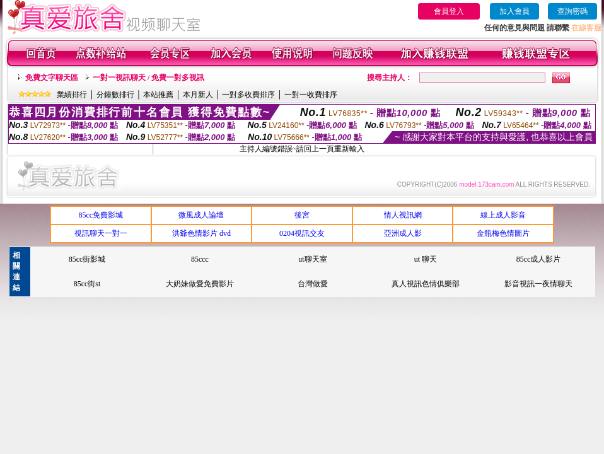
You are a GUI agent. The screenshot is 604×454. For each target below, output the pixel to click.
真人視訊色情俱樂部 (426, 283)
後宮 (302, 215)
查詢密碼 (572, 11)
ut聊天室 (312, 259)
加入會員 (514, 11)
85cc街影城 (87, 259)
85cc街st (87, 283)
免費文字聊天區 (51, 77)
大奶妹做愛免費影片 (200, 283)
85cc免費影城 (100, 215)
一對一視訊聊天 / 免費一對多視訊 (148, 77)
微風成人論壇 (201, 215)
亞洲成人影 (403, 233)
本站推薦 (158, 94)
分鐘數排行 (115, 94)
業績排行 (72, 94)
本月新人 (198, 94)
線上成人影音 (503, 215)
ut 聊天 (425, 259)
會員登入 (449, 11)
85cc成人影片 (538, 259)
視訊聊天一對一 (100, 233)
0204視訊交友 (302, 233)
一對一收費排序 (310, 94)
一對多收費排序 (248, 94)
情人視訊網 (403, 215)
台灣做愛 (313, 283)
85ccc (200, 259)
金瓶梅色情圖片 (503, 233)
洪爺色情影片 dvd (201, 233)
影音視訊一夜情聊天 (538, 283)
